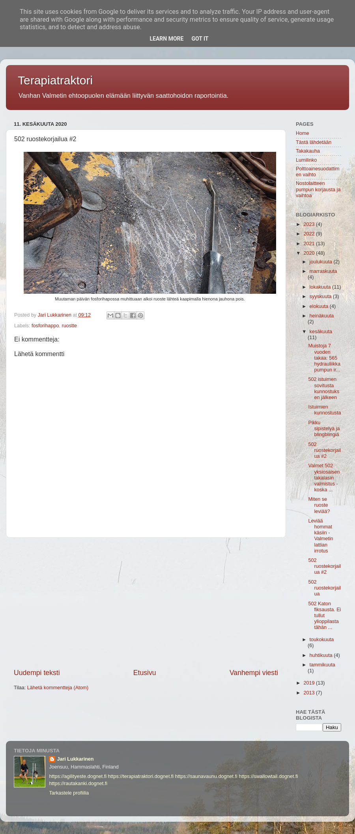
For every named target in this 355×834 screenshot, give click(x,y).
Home (302, 133)
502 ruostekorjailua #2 (324, 450)
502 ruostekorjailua (324, 588)
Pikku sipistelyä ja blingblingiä (324, 428)
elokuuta (320, 306)
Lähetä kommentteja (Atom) (57, 687)
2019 (309, 683)
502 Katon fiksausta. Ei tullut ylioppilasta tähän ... (324, 615)
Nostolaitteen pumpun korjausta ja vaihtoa (318, 189)
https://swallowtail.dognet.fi (268, 776)
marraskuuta (323, 271)
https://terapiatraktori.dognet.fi (141, 776)
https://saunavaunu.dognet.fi (206, 776)
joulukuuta (322, 262)
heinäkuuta (322, 316)
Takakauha (308, 151)
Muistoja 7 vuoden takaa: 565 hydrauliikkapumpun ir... (324, 357)
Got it (199, 38)
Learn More (166, 38)
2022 (309, 234)
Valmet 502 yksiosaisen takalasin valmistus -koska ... (324, 477)
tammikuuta (322, 665)
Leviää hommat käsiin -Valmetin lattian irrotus (320, 536)
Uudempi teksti (37, 673)
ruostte (69, 325)
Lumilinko (306, 160)
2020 (309, 253)
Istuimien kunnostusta (324, 410)
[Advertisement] (146, 603)
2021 (309, 243)
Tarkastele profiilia (69, 793)
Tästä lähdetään (313, 142)
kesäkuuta (321, 331)
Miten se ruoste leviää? (319, 505)
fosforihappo (45, 325)
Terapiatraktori (55, 80)
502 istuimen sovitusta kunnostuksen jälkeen (323, 388)
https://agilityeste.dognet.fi (77, 776)
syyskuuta (321, 296)
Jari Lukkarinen (75, 759)
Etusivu (144, 673)
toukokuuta (322, 639)
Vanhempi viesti (254, 673)
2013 (309, 693)
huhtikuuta (322, 655)
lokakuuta (321, 287)
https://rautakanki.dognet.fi (78, 783)
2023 (309, 224)
